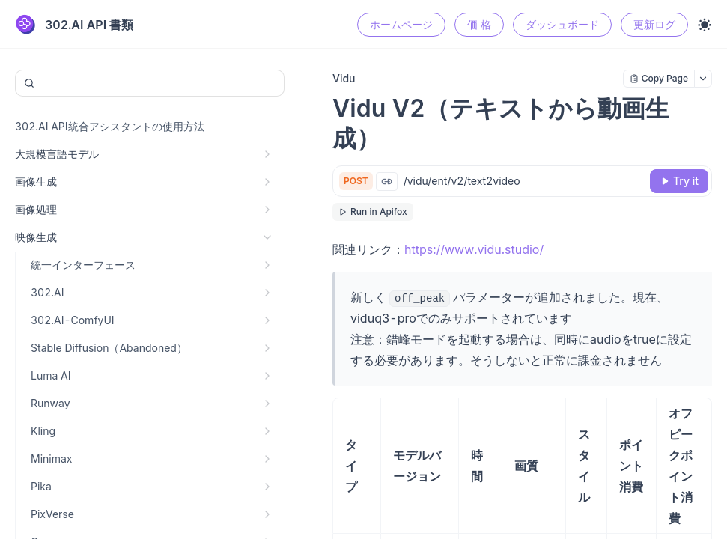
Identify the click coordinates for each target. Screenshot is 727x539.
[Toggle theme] (704, 24)
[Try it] (679, 181)
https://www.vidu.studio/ (474, 249)
